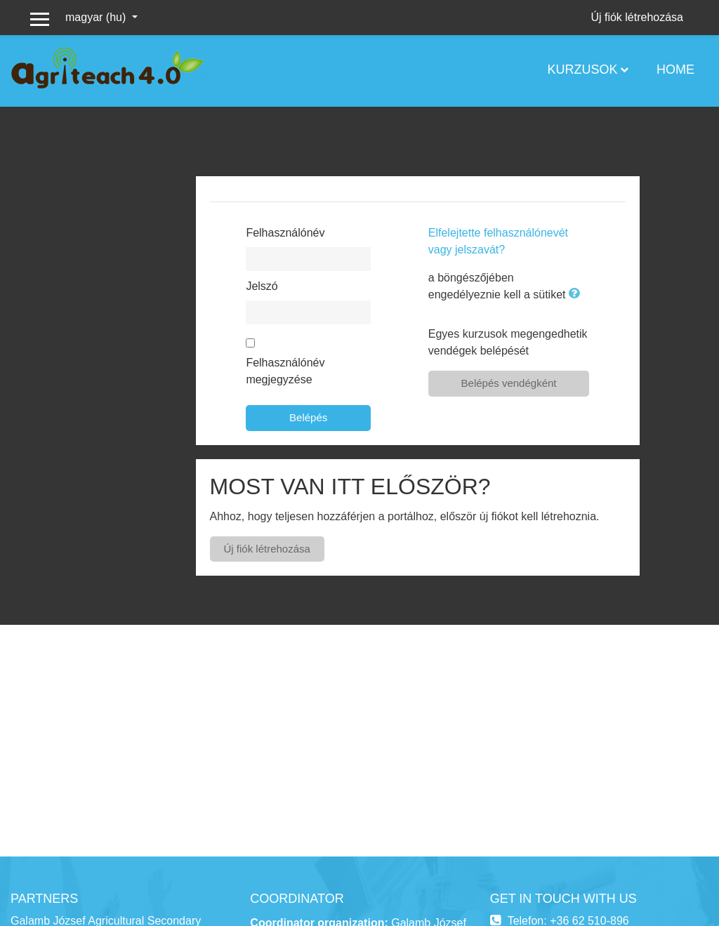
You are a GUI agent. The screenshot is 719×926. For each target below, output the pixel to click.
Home (675, 69)
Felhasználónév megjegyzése (285, 371)
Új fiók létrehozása (637, 17)
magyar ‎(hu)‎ (97, 17)
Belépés (308, 417)
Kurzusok (582, 69)
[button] (577, 294)
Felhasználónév (285, 233)
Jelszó (261, 286)
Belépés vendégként (509, 383)
